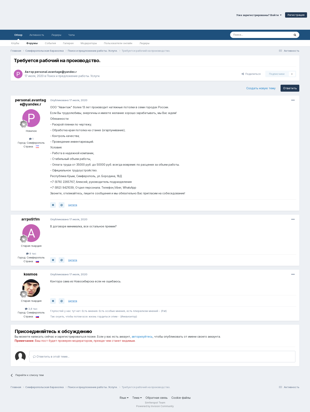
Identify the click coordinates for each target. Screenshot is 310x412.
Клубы (15, 43)
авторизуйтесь (142, 336)
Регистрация (296, 14)
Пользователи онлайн (118, 43)
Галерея (68, 43)
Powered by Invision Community (155, 406)
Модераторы (89, 43)
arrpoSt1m (30, 219)
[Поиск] (251, 35)
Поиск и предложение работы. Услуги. (73, 76)
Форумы (32, 43)
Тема (137, 397)
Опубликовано (68, 100)
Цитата (72, 204)
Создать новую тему (261, 88)
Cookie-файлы (181, 397)
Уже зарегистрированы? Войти (259, 15)
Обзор (18, 36)
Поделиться (251, 73)
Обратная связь (157, 397)
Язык (124, 397)
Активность (36, 34)
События (50, 43)
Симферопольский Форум (54, 15)
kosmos (30, 274)
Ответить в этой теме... (51, 356)
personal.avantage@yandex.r (56, 71)
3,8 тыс (31, 308)
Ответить (290, 88)
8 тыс (31, 253)
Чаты (71, 34)
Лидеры (144, 43)
